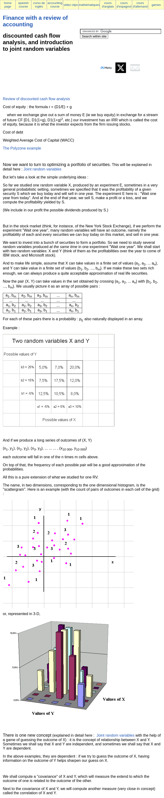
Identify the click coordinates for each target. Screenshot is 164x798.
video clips (71, 5)
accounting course (55, 4)
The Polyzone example (22, 148)
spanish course (23, 4)
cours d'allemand (140, 4)
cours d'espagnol (124, 4)
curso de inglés (39, 4)
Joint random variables (42, 169)
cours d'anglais (108, 4)
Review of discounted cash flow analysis (36, 99)
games (156, 5)
